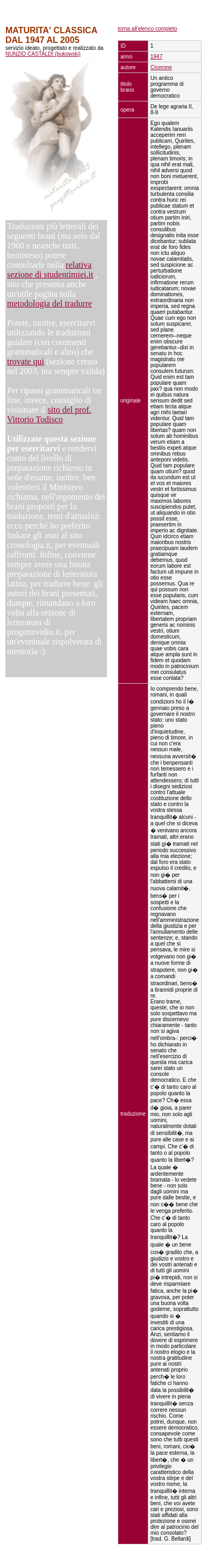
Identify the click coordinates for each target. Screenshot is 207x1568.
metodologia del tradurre (49, 303)
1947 (156, 57)
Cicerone (161, 67)
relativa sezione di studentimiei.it (50, 269)
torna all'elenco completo (147, 29)
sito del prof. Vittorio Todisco (49, 414)
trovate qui (25, 361)
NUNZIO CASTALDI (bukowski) (43, 54)
